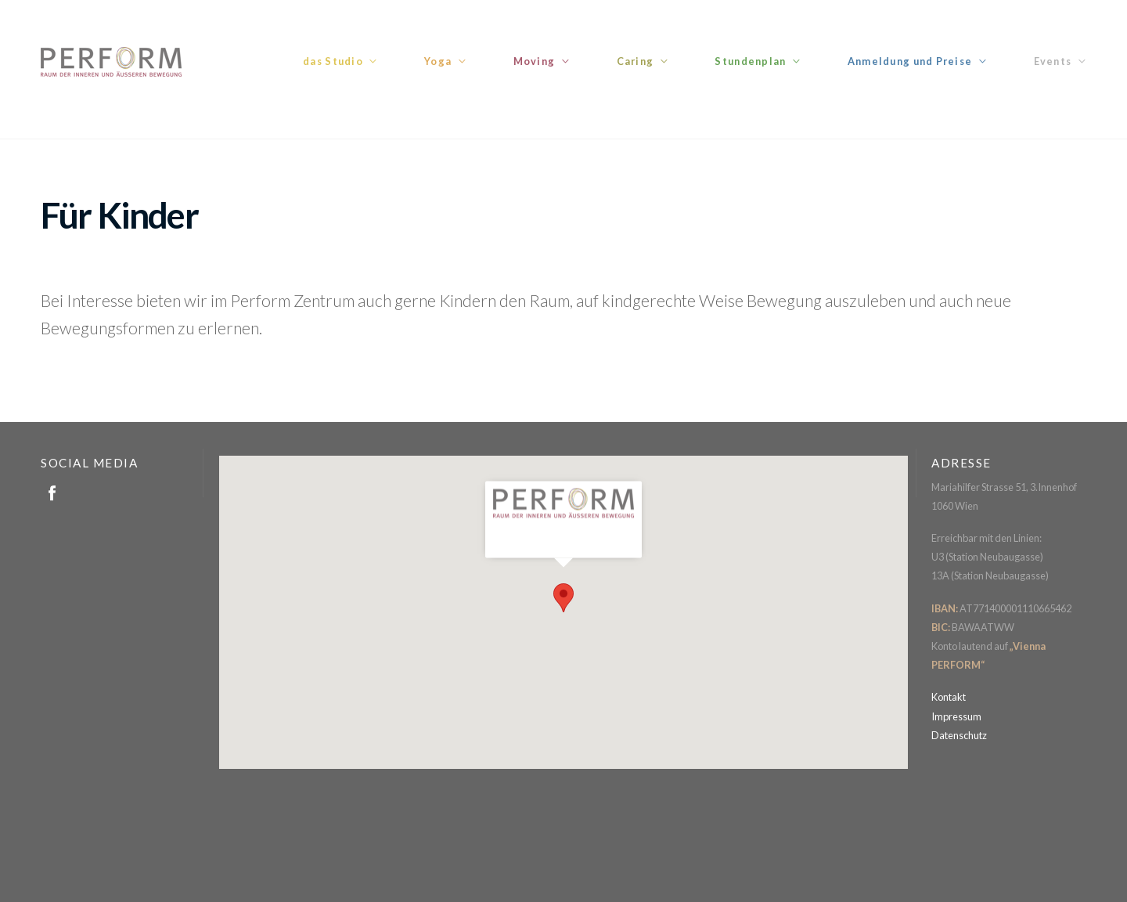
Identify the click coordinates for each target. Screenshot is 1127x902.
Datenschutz (959, 735)
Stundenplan (750, 61)
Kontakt (948, 697)
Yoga (438, 61)
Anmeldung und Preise (910, 61)
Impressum (956, 716)
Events (1053, 61)
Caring (635, 61)
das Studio (333, 61)
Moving (534, 61)
